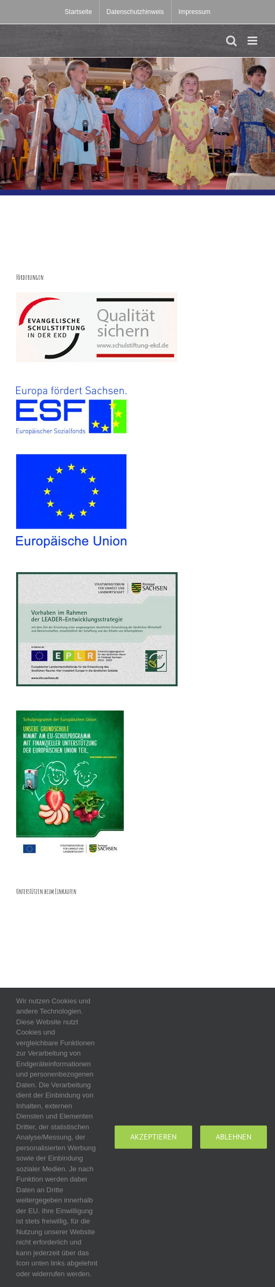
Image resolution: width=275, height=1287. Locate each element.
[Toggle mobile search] (231, 40)
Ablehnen (233, 1137)
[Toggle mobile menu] (253, 40)
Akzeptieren (153, 1137)
